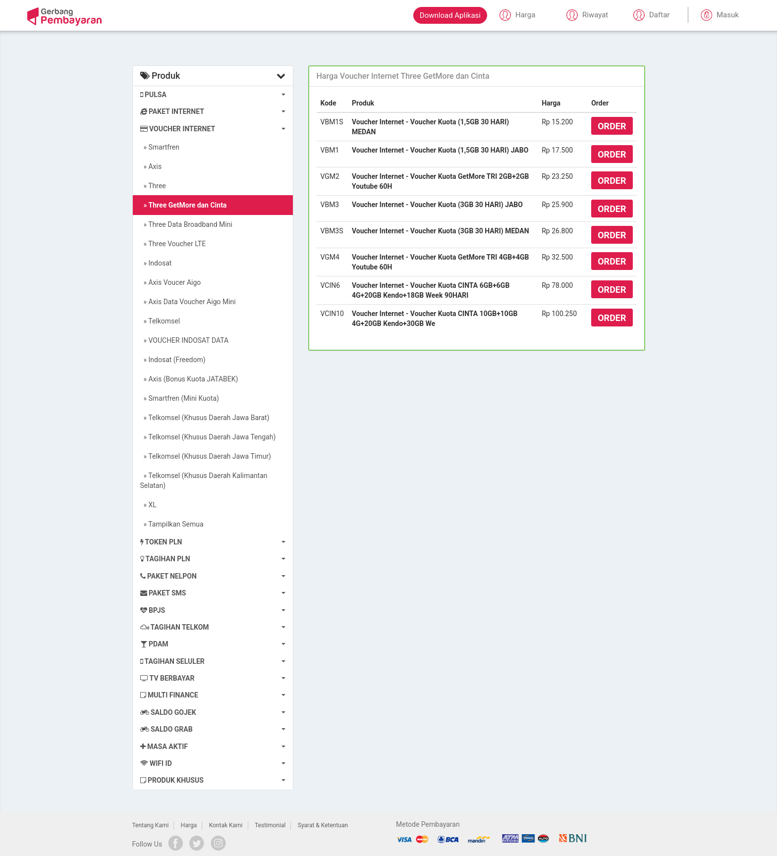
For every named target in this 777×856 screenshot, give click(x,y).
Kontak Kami (226, 825)
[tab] (477, 76)
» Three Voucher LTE (173, 244)
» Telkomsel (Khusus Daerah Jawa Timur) (205, 456)
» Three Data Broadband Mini (186, 224)
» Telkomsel (160, 321)
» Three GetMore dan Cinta (183, 205)
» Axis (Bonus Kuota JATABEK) (189, 379)
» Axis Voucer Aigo (170, 282)
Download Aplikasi (450, 15)
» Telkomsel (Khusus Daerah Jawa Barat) (205, 418)
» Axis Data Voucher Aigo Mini (188, 302)
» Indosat (156, 263)
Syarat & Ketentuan (323, 825)
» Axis (151, 166)
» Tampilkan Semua (172, 524)
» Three (153, 186)
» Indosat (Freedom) (173, 360)
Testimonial (270, 825)
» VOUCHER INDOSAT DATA (184, 340)
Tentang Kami (150, 825)
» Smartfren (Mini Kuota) (179, 398)
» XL (148, 505)
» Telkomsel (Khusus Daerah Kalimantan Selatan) (204, 480)
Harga (189, 825)
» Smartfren (160, 147)
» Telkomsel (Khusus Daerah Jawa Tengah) (208, 437)
